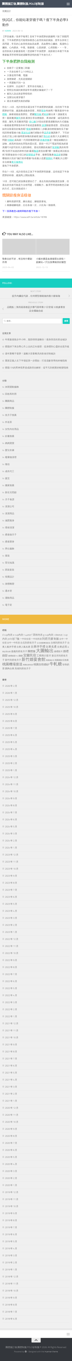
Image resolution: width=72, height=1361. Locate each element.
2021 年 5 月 (11, 1072)
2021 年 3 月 (11, 1086)
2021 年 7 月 (11, 1058)
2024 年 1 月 (11, 847)
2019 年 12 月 (11, 1192)
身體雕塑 (9, 583)
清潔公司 (9, 506)
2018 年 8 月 (11, 1304)
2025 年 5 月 (11, 742)
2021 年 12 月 (11, 1023)
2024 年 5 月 (11, 826)
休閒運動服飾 (12, 387)
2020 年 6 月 (11, 1150)
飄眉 (36, 151)
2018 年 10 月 (11, 1290)
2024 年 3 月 (11, 833)
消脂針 (10, 140)
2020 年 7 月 (11, 1143)
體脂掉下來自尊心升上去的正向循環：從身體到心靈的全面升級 (37, 346)
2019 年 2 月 (11, 1262)
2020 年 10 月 (11, 1122)
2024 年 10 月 (11, 791)
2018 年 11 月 (11, 1283)
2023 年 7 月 (11, 889)
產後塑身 (9, 541)
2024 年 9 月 (11, 798)
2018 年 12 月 (11, 1276)
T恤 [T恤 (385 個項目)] (17, 638)
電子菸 (8, 605)
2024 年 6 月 (11, 819)
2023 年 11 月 (11, 861)
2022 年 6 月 (11, 981)
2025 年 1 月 (11, 770)
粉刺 (46, 114)
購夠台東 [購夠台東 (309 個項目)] (9, 668)
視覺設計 (6, 11)
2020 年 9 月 (11, 1129)
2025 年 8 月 (11, 721)
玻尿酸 (55, 147)
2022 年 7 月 (11, 974)
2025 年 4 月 (11, 749)
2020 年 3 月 (11, 1171)
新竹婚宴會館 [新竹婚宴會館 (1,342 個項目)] (33, 659)
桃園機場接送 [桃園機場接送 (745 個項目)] (12, 664)
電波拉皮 (25, 132)
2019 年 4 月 (11, 1248)
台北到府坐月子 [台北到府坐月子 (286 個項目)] (28, 642)
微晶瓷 (57, 154)
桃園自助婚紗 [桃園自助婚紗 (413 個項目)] (41, 664)
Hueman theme (51, 1351)
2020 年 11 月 (11, 1115)
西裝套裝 (9, 569)
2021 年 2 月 (11, 1093)
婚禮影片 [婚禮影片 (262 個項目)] (58, 651)
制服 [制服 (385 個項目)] (56, 638)
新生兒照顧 (11, 492)
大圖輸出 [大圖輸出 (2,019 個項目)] (45, 650)
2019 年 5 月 (11, 1241)
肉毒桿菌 (44, 140)
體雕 (4, 114)
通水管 (8, 590)
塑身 (43, 110)
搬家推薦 (9, 485)
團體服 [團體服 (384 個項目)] (31, 651)
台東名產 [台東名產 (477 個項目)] (51, 646)
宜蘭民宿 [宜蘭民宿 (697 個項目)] (29, 655)
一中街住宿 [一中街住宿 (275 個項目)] (25, 639)
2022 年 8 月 (11, 967)
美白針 (47, 136)
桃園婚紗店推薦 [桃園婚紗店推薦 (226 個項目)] (62, 660)
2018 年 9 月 (11, 1297)
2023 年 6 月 (11, 897)
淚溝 (44, 125)
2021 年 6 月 (11, 1065)
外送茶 (8, 422)
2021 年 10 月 (11, 1037)
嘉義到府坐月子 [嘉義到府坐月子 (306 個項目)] (19, 651)
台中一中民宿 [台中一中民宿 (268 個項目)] (13, 642)
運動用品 (9, 597)
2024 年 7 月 (11, 812)
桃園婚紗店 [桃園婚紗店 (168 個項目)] (50, 660)
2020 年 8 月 (11, 1136)
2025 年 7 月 (11, 728)
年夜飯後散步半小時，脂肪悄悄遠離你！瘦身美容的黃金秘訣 (36, 339)
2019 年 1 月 (11, 1269)
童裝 (7, 555)
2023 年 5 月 (11, 904)
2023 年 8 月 (11, 882)
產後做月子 (11, 534)
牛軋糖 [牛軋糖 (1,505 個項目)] (56, 663)
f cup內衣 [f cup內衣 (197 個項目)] (27, 635)
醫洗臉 (38, 114)
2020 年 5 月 (11, 1157)
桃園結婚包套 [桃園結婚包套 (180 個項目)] (28, 665)
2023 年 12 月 (11, 854)
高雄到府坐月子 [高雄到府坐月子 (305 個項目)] (23, 668)
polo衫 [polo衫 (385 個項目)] (11, 638)
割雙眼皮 (30, 154)
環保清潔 (9, 527)
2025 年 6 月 (11, 735)
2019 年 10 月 (11, 1206)
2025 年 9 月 (11, 714)
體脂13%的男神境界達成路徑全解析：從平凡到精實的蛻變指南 (36, 367)
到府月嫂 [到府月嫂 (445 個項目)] (47, 638)
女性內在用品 (12, 429)
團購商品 (9, 401)
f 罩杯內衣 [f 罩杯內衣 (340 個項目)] (37, 634)
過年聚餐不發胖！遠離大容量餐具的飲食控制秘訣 (30, 353)
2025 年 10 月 (11, 707)
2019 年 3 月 (11, 1255)
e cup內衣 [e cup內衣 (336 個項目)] (18, 634)
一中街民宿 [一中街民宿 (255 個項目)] (36, 639)
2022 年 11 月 (11, 946)
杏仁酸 (32, 121)
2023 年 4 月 (11, 911)
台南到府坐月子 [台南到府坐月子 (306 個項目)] (59, 642)
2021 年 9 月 (11, 1044)
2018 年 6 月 (11, 1318)
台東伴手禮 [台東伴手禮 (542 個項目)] (38, 646)
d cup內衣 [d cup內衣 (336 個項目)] (7, 634)
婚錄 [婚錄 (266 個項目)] (20, 655)
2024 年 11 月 (11, 784)
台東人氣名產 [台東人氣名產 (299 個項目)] (23, 646)
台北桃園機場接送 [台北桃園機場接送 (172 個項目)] (43, 643)
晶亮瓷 (47, 132)
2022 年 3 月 (11, 1002)
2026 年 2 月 (11, 686)
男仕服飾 (9, 548)
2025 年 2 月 (11, 763)
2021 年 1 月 (11, 1100)
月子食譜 (9, 499)
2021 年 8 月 (11, 1051)
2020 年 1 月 (11, 1185)
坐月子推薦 (11, 415)
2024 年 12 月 (11, 777)
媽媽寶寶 (9, 443)
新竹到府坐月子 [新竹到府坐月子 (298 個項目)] (13, 660)
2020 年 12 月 (11, 1107)
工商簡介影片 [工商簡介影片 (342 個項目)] (44, 655)
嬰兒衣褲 (9, 450)
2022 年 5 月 (11, 988)
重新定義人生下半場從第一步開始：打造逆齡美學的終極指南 (36, 360)
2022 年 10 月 (11, 953)
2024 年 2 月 (11, 840)
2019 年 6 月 (11, 1234)
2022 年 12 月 (11, 939)
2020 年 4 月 (11, 1164)
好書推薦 (9, 436)
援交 (7, 478)
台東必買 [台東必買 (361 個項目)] (62, 646)
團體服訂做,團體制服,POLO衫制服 (23, 4)
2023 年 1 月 (11, 932)
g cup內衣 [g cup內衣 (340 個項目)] (48, 634)
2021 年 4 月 (11, 1079)
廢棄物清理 (11, 457)
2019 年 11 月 (11, 1199)
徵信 (7, 464)
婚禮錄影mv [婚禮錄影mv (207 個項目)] (13, 656)
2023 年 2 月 (11, 925)
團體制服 (9, 408)
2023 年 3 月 (11, 918)
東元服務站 (17, 162)
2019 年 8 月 (11, 1220)
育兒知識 (9, 562)
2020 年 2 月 (11, 1178)
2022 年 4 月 (11, 995)
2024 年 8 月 (11, 805)
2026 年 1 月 (11, 693)
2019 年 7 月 (11, 1227)
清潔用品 (9, 513)
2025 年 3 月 (11, 756)
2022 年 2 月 (11, 1009)
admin (8, 31)
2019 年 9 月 (11, 1213)
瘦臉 (28, 129)
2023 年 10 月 (11, 868)
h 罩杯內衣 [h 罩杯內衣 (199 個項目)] (58, 635)
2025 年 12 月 (11, 700)
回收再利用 (11, 394)
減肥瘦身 (9, 520)
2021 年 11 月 (11, 1030)
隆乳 (18, 118)
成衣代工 (9, 471)
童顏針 (49, 158)
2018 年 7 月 (11, 1311)
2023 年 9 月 (11, 875)
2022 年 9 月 (11, 960)
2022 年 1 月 (11, 1016)
